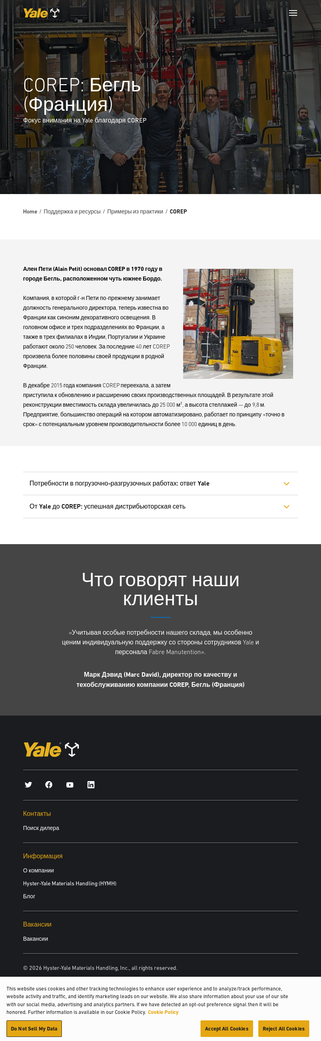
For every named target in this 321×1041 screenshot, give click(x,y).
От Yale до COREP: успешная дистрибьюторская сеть (108, 506)
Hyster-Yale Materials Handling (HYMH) (69, 883)
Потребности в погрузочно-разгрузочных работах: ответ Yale (119, 483)
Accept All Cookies (226, 1031)
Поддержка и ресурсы (72, 211)
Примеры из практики (135, 211)
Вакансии (35, 938)
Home (30, 211)
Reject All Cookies (284, 1031)
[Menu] (293, 13)
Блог (29, 896)
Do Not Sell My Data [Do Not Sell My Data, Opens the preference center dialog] (34, 1031)
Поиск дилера (41, 828)
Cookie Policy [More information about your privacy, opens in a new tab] (163, 1014)
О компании (38, 870)
